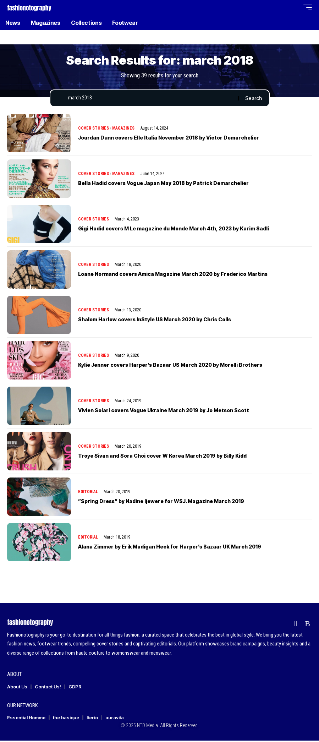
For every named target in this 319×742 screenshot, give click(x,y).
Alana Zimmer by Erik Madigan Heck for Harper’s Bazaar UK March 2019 (187, 547)
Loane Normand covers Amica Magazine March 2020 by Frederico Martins (192, 275)
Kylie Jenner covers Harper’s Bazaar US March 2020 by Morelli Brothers (189, 366)
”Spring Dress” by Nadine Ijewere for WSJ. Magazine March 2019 (177, 502)
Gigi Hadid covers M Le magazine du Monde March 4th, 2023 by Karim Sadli (192, 229)
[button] (279, 7)
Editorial (88, 493)
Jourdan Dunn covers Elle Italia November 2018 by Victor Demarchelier (186, 138)
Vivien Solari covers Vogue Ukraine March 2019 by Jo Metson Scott (181, 411)
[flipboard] (295, 625)
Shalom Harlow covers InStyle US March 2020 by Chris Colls (170, 320)
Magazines (123, 129)
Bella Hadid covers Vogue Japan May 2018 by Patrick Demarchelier (181, 184)
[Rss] (307, 625)
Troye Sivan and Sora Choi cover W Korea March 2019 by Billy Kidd (179, 456)
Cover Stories (93, 129)
